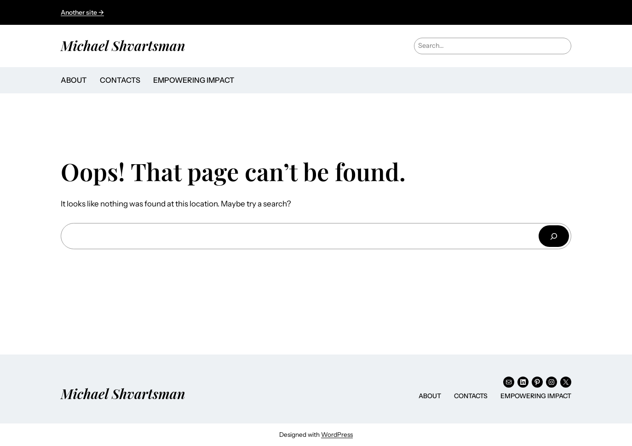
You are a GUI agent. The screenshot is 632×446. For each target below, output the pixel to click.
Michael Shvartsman (123, 45)
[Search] (554, 236)
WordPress (337, 434)
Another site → (82, 12)
